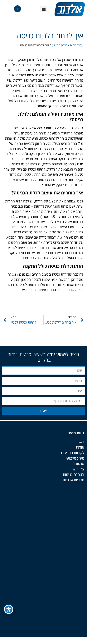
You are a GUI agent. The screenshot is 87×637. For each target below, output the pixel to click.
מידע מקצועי (59, 45)
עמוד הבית (76, 45)
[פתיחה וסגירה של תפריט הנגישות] (8, 609)
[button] (43, 9)
